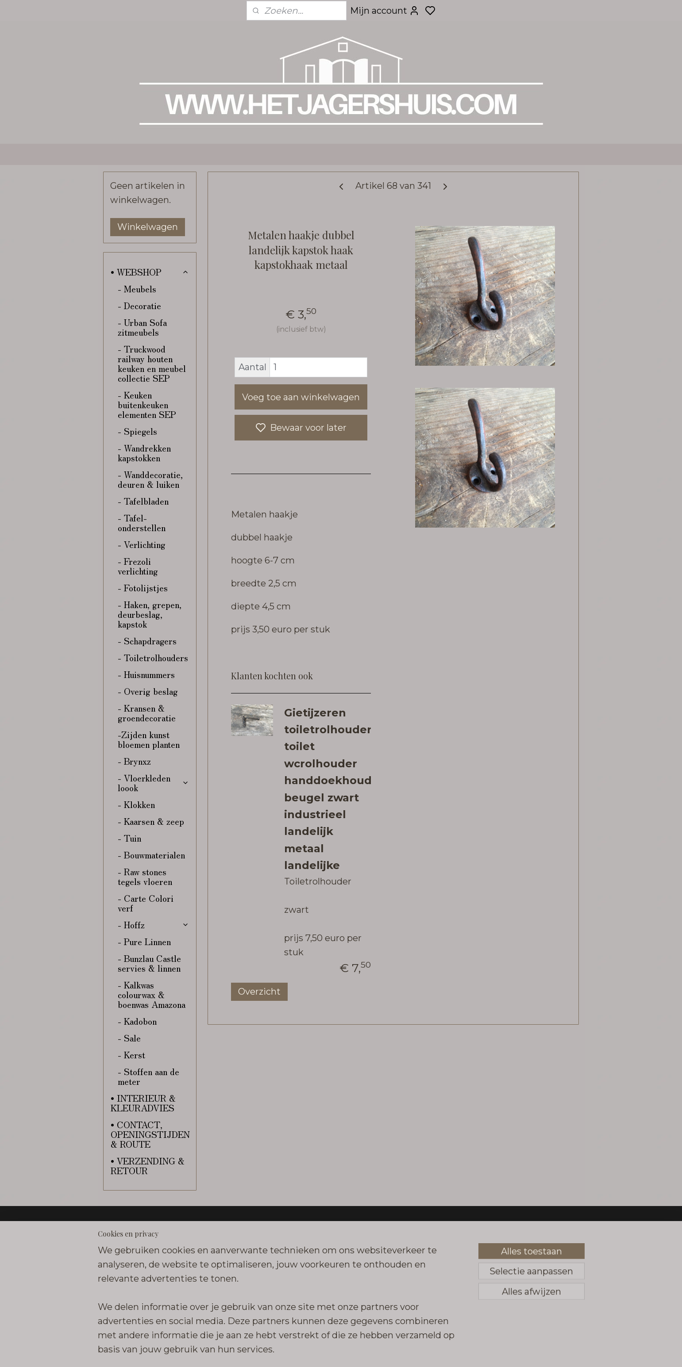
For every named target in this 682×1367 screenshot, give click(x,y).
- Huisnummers (146, 674)
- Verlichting (142, 544)
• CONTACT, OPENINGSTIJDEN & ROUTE (150, 1134)
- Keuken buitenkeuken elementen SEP (147, 404)
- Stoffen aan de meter (148, 1076)
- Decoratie (139, 305)
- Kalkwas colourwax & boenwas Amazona (151, 994)
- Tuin (129, 837)
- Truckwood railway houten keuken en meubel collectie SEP (152, 363)
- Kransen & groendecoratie (147, 712)
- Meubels (137, 288)
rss (405, 1351)
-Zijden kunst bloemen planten (149, 739)
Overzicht (259, 991)
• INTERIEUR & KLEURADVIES (143, 1102)
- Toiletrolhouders (153, 657)
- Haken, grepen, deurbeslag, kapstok (149, 614)
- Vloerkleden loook (153, 782)
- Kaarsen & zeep (151, 821)
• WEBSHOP (150, 271)
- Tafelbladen (143, 500)
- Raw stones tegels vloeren (145, 876)
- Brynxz (134, 760)
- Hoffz (153, 924)
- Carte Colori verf (145, 903)
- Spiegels (137, 431)
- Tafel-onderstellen (142, 522)
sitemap (389, 1351)
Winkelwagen (147, 227)
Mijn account (385, 10)
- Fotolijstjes (143, 587)
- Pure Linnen (144, 941)
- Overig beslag (148, 691)
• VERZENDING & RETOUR (148, 1165)
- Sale (129, 1037)
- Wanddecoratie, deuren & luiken (150, 479)
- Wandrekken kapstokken (144, 452)
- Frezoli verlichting (138, 566)
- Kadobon (137, 1021)
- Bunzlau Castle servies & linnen (149, 963)
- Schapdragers (147, 640)
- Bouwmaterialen (151, 854)
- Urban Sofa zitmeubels (142, 327)
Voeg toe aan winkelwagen (301, 397)
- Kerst (131, 1054)
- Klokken (136, 804)
